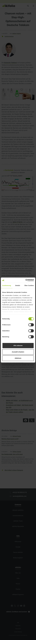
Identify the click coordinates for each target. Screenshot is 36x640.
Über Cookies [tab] (29, 285)
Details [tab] (17, 285)
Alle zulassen (18, 345)
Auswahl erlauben (18, 352)
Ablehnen (18, 358)
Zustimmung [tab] (6, 285)
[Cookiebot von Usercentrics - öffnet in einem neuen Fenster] (25, 280)
